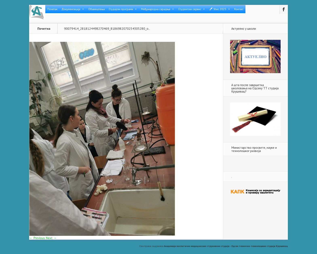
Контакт (238, 9)
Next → (51, 238)
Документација (72, 9)
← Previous (37, 238)
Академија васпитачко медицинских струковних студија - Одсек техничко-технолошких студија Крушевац (226, 246)
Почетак (52, 9)
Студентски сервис (191, 9)
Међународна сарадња (157, 9)
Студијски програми (123, 9)
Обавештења (96, 9)
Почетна (43, 28)
